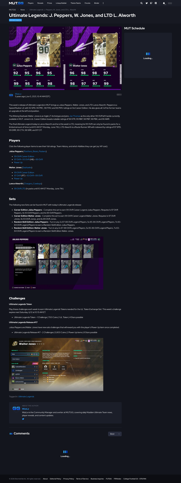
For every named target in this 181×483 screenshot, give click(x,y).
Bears (35, 151)
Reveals (40, 3)
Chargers (28, 183)
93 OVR (25, 159)
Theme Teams (76, 3)
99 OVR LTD (19, 188)
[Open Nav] (103, 3)
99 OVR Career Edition (24, 156)
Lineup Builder (61, 3)
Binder (96, 3)
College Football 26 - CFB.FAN (134, 479)
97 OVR (17, 159)
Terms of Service (82, 479)
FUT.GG (109, 479)
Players (30, 3)
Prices (49, 3)
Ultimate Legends (15, 20)
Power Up (18, 162)
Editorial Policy (55, 479)
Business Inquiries (97, 479)
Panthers (28, 151)
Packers (42, 151)
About (45, 479)
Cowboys (37, 183)
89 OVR (39, 159)
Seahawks (27, 167)
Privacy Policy (68, 479)
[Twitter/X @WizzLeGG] (23, 419)
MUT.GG (12, 10)
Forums (87, 3)
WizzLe (18, 94)
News (22, 10)
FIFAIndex (117, 479)
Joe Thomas (74, 116)
